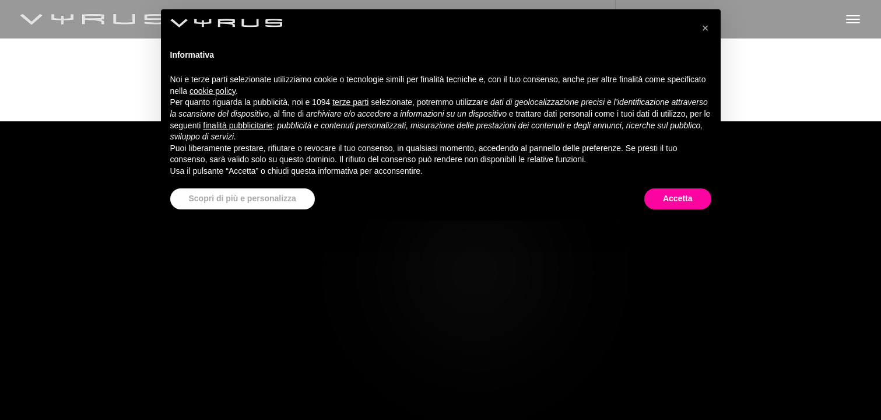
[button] (705, 28)
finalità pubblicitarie (237, 125)
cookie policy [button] (212, 91)
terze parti (350, 102)
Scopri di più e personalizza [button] (242, 198)
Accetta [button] (678, 198)
